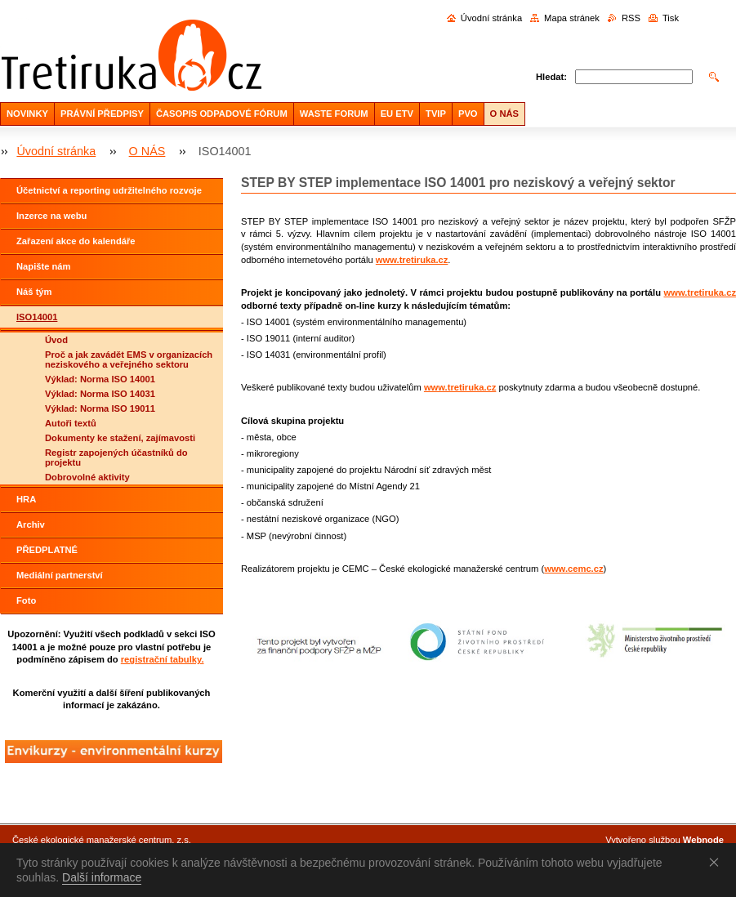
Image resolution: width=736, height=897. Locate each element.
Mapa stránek (572, 18)
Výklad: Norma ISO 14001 (100, 379)
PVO (468, 113)
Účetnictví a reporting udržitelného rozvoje (109, 190)
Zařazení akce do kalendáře (76, 241)
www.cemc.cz (573, 568)
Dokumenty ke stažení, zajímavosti (120, 438)
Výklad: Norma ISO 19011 (100, 408)
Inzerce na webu (51, 216)
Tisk (670, 18)
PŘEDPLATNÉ (47, 550)
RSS (631, 18)
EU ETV (397, 113)
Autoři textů (70, 423)
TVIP (436, 113)
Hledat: (551, 77)
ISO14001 (36, 317)
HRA (26, 499)
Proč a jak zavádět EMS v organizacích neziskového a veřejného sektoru (128, 359)
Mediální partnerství (59, 575)
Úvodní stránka (491, 18)
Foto (26, 600)
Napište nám (43, 266)
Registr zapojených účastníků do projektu (116, 457)
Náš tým (34, 292)
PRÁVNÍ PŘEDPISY (102, 113)
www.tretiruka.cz (412, 260)
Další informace (101, 877)
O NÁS (504, 113)
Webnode (703, 840)
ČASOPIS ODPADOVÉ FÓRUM (222, 113)
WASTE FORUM (334, 113)
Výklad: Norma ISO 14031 (100, 394)
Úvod (56, 340)
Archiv (30, 524)
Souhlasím (717, 862)
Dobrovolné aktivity (87, 477)
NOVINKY (27, 113)
